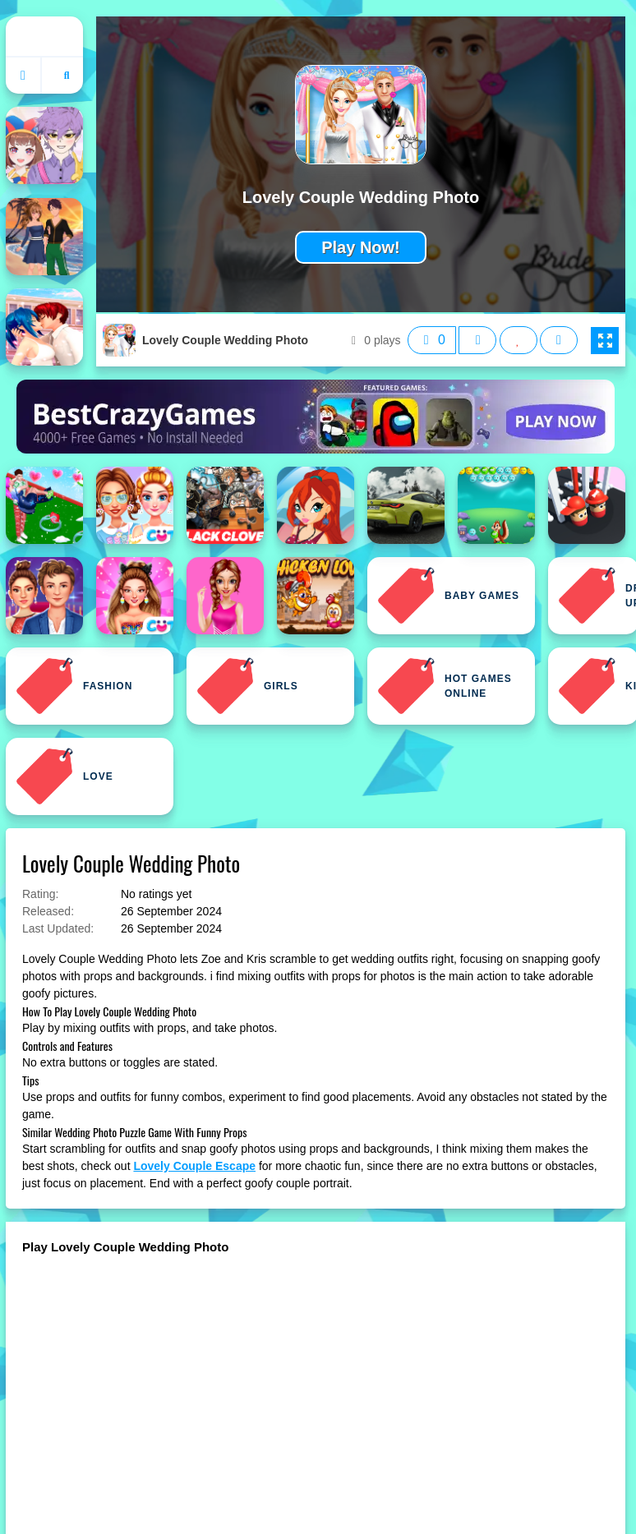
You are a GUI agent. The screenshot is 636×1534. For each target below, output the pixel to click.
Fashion (74, 686)
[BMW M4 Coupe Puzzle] (406, 505)
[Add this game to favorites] (518, 340)
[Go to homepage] (24, 76)
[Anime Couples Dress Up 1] (44, 236)
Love (64, 776)
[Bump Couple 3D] (586, 505)
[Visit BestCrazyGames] (315, 417)
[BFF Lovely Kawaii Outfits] (134, 505)
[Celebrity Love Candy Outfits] (134, 595)
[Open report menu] (559, 340)
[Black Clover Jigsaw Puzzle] (225, 505)
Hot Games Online (444, 686)
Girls (247, 686)
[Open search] (66, 76)
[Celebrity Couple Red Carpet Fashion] (44, 595)
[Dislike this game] (477, 340)
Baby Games (448, 595)
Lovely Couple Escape (194, 1165)
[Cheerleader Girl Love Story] (225, 595)
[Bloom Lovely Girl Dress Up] (315, 505)
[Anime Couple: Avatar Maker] (44, 145)
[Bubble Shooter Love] (496, 505)
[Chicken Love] (315, 595)
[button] (604, 341)
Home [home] (44, 36)
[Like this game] (432, 340)
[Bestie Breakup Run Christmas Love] (44, 505)
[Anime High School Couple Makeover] (44, 327)
